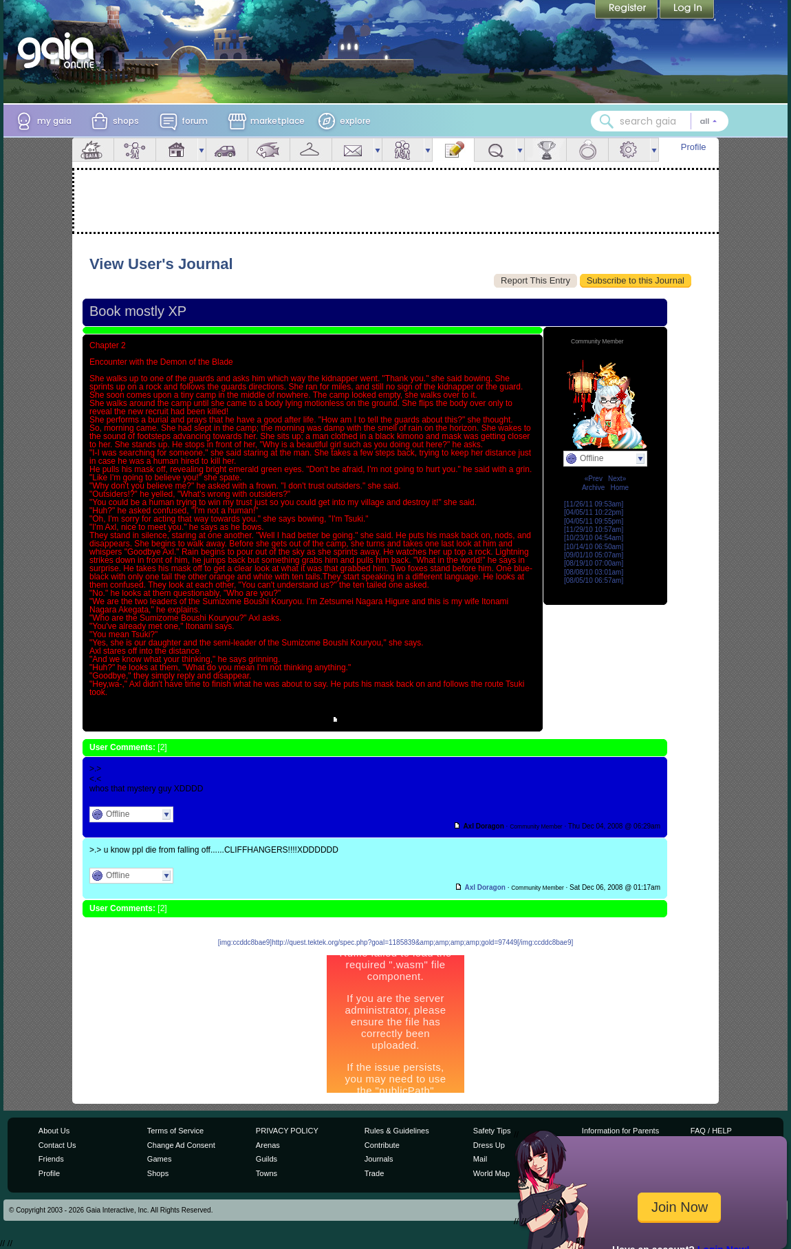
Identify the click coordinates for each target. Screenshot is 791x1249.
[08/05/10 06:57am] (593, 580)
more (201, 149)
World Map (491, 1173)
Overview (92, 149)
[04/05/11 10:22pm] (593, 512)
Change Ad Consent (181, 1145)
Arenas (268, 1145)
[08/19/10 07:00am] (593, 563)
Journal (453, 149)
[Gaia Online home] (59, 50)
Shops (158, 1173)
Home (619, 487)
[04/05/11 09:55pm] (593, 521)
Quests (495, 149)
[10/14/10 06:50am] (593, 547)
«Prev (594, 478)
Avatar (134, 149)
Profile (693, 147)
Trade (374, 1173)
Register (627, 10)
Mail (352, 149)
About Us (54, 1131)
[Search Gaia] (606, 121)
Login (687, 10)
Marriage (587, 149)
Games (159, 1159)
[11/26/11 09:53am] (593, 504)
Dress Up (489, 1145)
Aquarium (269, 149)
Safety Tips (492, 1131)
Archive (593, 487)
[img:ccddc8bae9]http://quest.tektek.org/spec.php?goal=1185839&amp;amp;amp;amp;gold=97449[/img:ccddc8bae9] (395, 942)
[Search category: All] (708, 121)
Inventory (311, 149)
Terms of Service (175, 1131)
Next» (617, 478)
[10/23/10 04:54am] (593, 538)
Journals (379, 1159)
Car (227, 149)
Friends (403, 149)
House (176, 149)
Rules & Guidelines (397, 1131)
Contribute (382, 1145)
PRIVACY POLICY (287, 1131)
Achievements (545, 149)
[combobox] (659, 121)
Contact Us (57, 1145)
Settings (629, 149)
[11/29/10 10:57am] (593, 529)
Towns (266, 1173)
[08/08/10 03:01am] (593, 572)
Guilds (266, 1159)
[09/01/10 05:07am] (593, 555)
